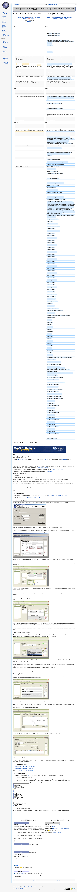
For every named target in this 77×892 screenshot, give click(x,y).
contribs (32, 18)
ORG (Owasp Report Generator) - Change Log (57, 495)
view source (37, 17)
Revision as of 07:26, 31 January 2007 (26, 17)
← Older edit (28, 21)
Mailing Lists (4, 29)
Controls (4, 43)
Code (16, 863)
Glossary (4, 45)
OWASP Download (46, 879)
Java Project (5, 47)
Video (3, 36)
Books (3, 17)
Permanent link (5, 62)
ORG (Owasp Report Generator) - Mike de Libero (25, 766)
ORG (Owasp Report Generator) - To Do (32, 497)
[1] (28, 775)
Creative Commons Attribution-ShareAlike (28, 886)
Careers (3, 20)
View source (50, 4)
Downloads (4, 22)
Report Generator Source (57, 469)
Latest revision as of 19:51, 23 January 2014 (56, 17)
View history (56, 4)
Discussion (17, 4)
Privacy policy (15, 888)
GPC (21, 875)
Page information (5, 63)
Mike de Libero (64, 459)
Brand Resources (5, 18)
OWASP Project (22, 879)
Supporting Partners (5, 35)
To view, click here (25, 860)
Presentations (4, 31)
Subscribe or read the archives (25, 858)
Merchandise (4, 30)
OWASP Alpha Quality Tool (56, 879)
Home (3, 12)
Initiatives (3, 27)
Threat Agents (5, 52)
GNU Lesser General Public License (25, 841)
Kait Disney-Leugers (57, 18)
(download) (57, 824)
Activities (4, 39)
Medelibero (25, 18)
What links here (5, 57)
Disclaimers (25, 888)
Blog (16, 865)
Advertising (4, 16)
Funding (3, 25)
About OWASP (4, 13)
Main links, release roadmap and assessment (61, 828)
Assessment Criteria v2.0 (56, 832)
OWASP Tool (38, 879)
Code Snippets (5, 42)
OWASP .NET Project (30, 879)
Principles (4, 50)
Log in (75, 1)
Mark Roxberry (24, 846)
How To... (4, 46)
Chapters (3, 21)
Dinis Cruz (46, 459)
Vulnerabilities (5, 54)
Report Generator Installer (42, 467)
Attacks (4, 41)
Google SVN (48, 471)
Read (46, 4)
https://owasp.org (62, 10)
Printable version (5, 61)
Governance (4, 26)
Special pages (5, 59)
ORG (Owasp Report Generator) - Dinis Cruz (24, 768)
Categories (16, 879)
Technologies (5, 51)
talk (29, 18)
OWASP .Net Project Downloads (25, 770)
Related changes (5, 58)
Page (13, 4)
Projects (3, 34)
